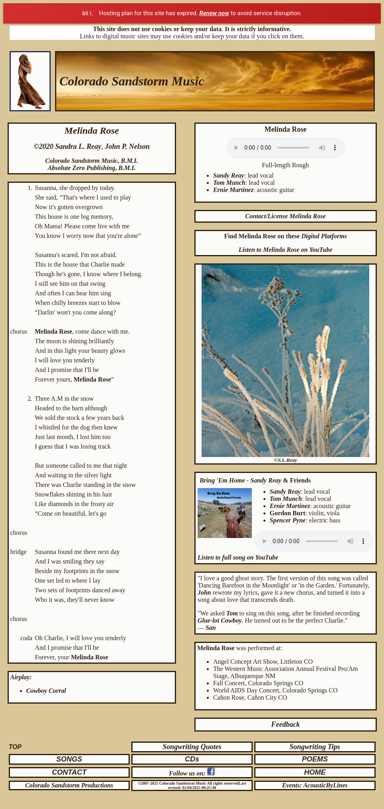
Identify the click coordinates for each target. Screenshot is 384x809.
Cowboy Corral (46, 690)
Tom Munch (229, 182)
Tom (232, 613)
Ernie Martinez (233, 189)
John (205, 592)
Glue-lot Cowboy (220, 620)
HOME (315, 772)
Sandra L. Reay (78, 146)
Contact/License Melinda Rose (285, 216)
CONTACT (69, 772)
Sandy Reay (228, 175)
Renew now (214, 13)
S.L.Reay (287, 460)
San (211, 627)
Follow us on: (188, 773)
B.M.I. (129, 160)
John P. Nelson (127, 146)
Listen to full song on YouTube (238, 557)
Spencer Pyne (288, 520)
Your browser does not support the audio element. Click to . (285, 147)
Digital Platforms (324, 236)
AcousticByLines (325, 785)
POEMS (315, 759)
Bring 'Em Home (222, 480)
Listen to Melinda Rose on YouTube (286, 249)
